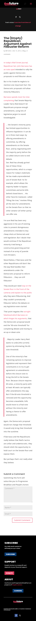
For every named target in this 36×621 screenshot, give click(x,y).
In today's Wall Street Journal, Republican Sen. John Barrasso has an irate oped (18, 66)
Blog (23, 51)
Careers (18, 591)
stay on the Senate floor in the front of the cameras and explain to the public (18, 289)
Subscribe (10, 554)
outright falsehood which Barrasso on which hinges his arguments (17, 315)
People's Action (17, 585)
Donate (9, 573)
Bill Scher (8, 51)
